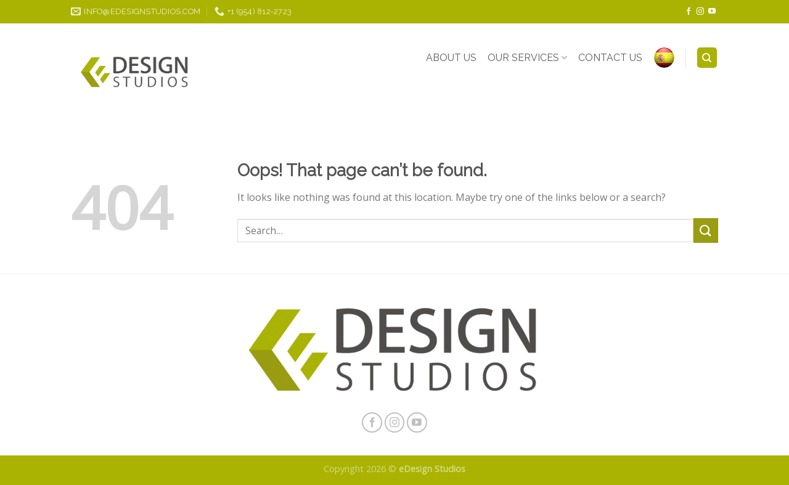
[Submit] (705, 230)
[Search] (707, 57)
